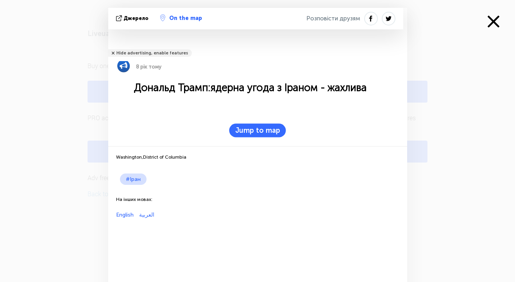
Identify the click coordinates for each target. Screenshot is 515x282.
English (125, 215)
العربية (146, 215)
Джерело (133, 18)
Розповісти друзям (333, 18)
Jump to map (257, 130)
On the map (181, 18)
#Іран (133, 179)
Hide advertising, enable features (152, 53)
